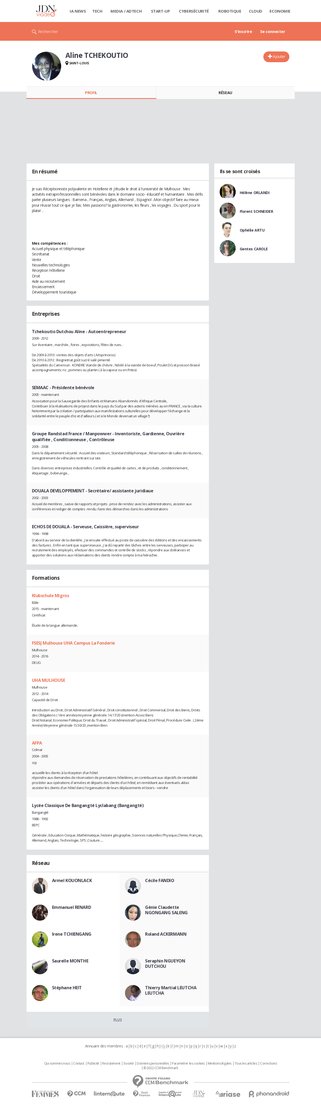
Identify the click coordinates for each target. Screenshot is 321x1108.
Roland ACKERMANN (165, 934)
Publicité (93, 1063)
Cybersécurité (194, 11)
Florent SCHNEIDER (256, 211)
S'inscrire (243, 31)
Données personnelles (153, 1063)
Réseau (225, 92)
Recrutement (111, 1063)
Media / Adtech (126, 11)
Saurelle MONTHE (70, 961)
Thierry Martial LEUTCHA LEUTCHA (170, 990)
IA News (78, 11)
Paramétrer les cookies (188, 1063)
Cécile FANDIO (159, 880)
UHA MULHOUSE (48, 680)
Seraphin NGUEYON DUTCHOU (165, 963)
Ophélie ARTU (252, 230)
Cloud (255, 11)
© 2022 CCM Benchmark (160, 1068)
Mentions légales (219, 1063)
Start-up (160, 11)
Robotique (229, 11)
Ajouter (279, 56)
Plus (117, 1019)
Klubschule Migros (50, 595)
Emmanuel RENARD (71, 907)
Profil (91, 92)
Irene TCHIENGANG (71, 934)
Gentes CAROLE (254, 248)
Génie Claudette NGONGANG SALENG (166, 910)
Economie (280, 11)
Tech (97, 11)
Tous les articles (246, 1063)
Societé (128, 1063)
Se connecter (272, 31)
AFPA (37, 743)
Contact (78, 1063)
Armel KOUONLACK (72, 880)
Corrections (268, 1063)
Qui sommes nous (57, 1063)
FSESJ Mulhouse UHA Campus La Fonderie (73, 643)
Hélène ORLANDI (255, 192)
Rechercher (48, 31)
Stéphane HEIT (67, 988)
